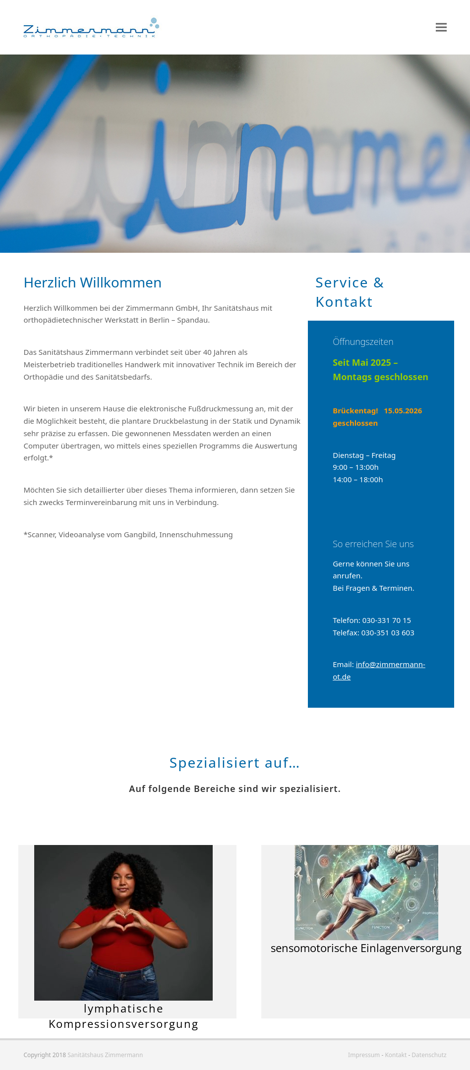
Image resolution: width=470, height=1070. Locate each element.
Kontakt (396, 1055)
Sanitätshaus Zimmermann (105, 1055)
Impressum (364, 1055)
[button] (441, 27)
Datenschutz (428, 1055)
